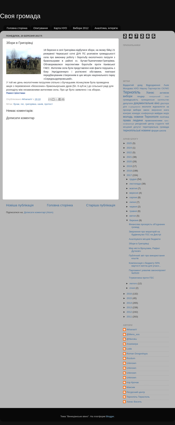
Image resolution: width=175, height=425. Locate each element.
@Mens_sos (132, 334)
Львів (166, 85)
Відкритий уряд (132, 85)
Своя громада (20, 16)
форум (155, 130)
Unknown (131, 363)
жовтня (133, 188)
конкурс (136, 113)
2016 (130, 293)
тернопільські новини (137, 130)
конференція (147, 113)
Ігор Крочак (132, 382)
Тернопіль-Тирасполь (138, 396)
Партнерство (154, 88)
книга (166, 110)
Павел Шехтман (15, 93)
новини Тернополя (146, 116)
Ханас (150, 92)
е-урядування (134, 107)
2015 (130, 298)
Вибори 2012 (81, 28)
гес (22, 104)
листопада (135, 183)
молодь (128, 116)
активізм (164, 92)
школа (162, 130)
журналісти (159, 106)
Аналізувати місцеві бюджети (145, 239)
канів (40, 104)
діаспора (164, 103)
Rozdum (130, 358)
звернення (156, 110)
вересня (134, 193)
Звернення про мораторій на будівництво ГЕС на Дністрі (145, 233)
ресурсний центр (144, 123)
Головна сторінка (17, 28)
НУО (136, 88)
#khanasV (131, 329)
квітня (133, 215)
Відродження (153, 85)
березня (134, 220)
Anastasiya (132, 344)
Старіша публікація (100, 205)
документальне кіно (146, 103)
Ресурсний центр (135, 392)
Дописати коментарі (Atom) (38, 212)
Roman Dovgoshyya (137, 353)
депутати (128, 103)
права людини (133, 120)
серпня (133, 197)
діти (125, 107)
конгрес (127, 113)
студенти (159, 124)
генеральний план (159, 96)
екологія (146, 106)
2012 (130, 312)
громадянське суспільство (155, 100)
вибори (127, 96)
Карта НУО (60, 28)
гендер (141, 96)
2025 (130, 143)
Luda (129, 348)
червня (133, 206)
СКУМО (165, 88)
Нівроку (143, 88)
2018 (130, 170)
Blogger (110, 416)
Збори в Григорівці (139, 243)
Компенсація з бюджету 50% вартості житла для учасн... (145, 264)
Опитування (40, 28)
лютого (133, 283)
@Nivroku (131, 339)
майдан (159, 113)
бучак (16, 104)
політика (164, 117)
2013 (130, 307)
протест (48, 104)
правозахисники (153, 120)
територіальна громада (156, 127)
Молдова (128, 88)
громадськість (130, 99)
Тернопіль (131, 92)
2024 (130, 147)
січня (132, 288)
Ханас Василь (134, 401)
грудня (133, 179)
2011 (130, 316)
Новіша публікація (20, 205)
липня (133, 202)
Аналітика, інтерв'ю (106, 28)
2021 (130, 157)
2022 (130, 152)
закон (146, 110)
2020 (130, 161)
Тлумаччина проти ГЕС (141, 277)
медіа (166, 113)
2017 (130, 175)
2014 (130, 303)
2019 (130, 166)
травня (133, 211)
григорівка (30, 104)
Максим (130, 387)
